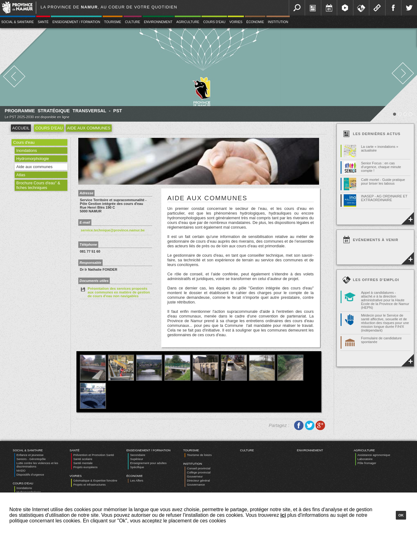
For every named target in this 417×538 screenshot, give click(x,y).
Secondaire (137, 455)
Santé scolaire (82, 459)
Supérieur (136, 459)
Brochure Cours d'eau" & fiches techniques (38, 185)
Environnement (158, 22)
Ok (401, 515)
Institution (278, 22)
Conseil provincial (198, 468)
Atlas (20, 174)
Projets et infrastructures (89, 484)
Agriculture (187, 22)
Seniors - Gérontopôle (31, 459)
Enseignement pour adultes (148, 463)
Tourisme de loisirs (199, 455)
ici (283, 515)
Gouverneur (195, 476)
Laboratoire (365, 459)
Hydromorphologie (32, 158)
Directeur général (198, 480)
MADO (21, 470)
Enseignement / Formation (76, 22)
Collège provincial (199, 472)
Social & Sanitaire (28, 450)
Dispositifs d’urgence (30, 474)
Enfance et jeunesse (30, 455)
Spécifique (137, 467)
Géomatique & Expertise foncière (95, 480)
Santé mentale (83, 463)
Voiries (235, 22)
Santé (43, 22)
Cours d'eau (214, 22)
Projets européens (85, 467)
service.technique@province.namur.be (113, 230)
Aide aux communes (88, 128)
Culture (132, 22)
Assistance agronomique (373, 455)
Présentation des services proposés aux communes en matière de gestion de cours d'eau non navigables (115, 292)
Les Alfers (136, 480)
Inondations (26, 150)
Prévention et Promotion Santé (93, 455)
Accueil (20, 128)
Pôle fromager (366, 463)
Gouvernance (196, 484)
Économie (255, 22)
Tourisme (112, 22)
